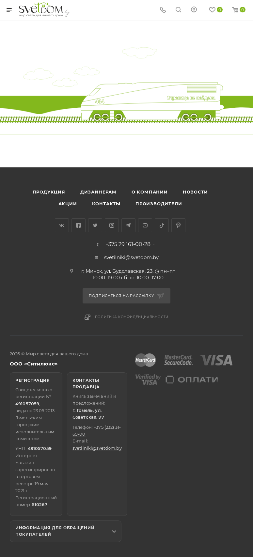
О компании (150, 191)
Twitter (95, 225)
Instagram (112, 225)
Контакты (106, 203)
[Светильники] (44, 10)
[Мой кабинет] (194, 10)
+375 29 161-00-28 (127, 244)
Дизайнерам (98, 191)
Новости (195, 191)
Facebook (78, 225)
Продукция (49, 191)
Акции (67, 203)
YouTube (145, 225)
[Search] (178, 10)
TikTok (162, 225)
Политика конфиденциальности (132, 317)
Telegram (128, 225)
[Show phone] (163, 10)
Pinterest (178, 225)
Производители (158, 203)
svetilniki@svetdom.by (131, 257)
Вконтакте (62, 225)
